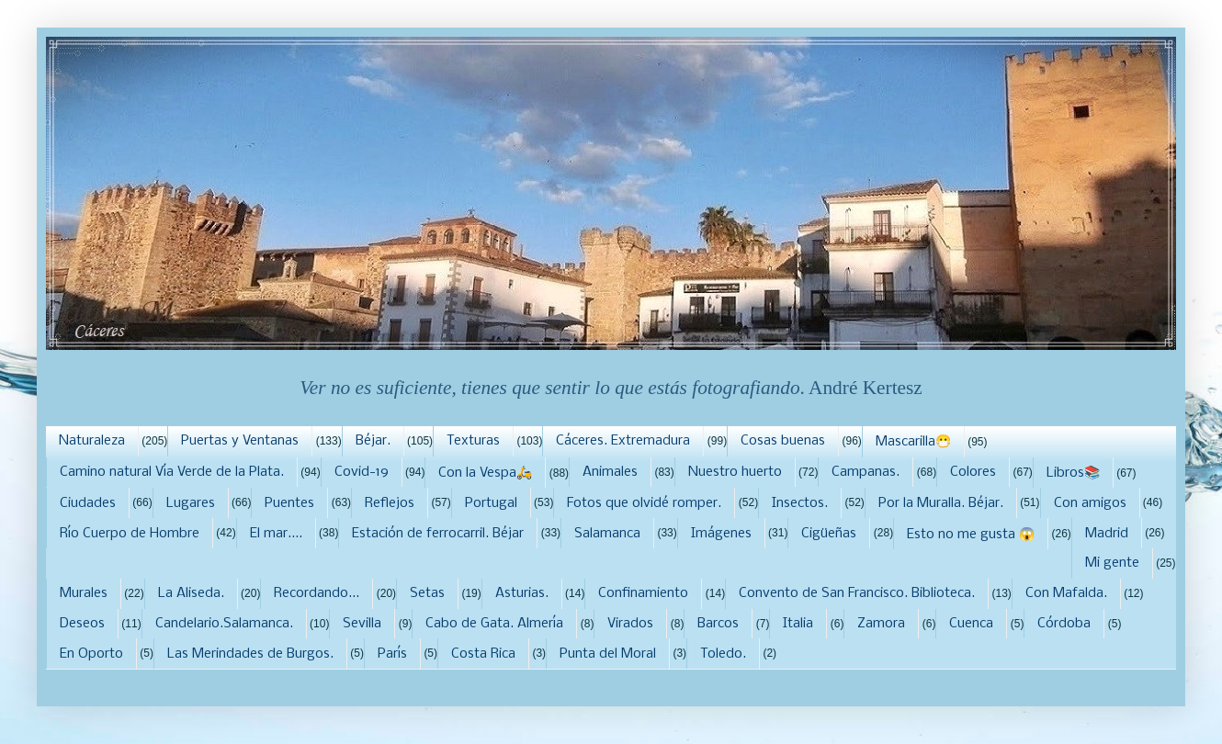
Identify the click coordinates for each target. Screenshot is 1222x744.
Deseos (82, 623)
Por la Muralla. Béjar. (940, 503)
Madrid (1106, 533)
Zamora (881, 623)
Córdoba (1064, 623)
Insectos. (800, 503)
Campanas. (866, 472)
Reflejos (389, 503)
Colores (973, 472)
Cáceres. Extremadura (623, 441)
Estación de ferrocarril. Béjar (438, 533)
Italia (798, 623)
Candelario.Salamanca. (224, 623)
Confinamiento (643, 593)
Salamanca (607, 533)
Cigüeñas (828, 533)
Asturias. (522, 593)
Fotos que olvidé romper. (644, 503)
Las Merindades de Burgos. (250, 654)
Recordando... (316, 593)
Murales (83, 593)
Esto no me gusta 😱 (971, 534)
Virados (630, 623)
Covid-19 (361, 472)
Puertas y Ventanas (240, 441)
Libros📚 (1073, 473)
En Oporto (91, 654)
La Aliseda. (191, 593)
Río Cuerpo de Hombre (129, 533)
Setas (427, 593)
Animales (610, 472)
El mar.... (276, 533)
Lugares (190, 503)
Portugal (491, 503)
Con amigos (1090, 503)
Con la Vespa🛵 (485, 473)
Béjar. (373, 441)
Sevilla (362, 623)
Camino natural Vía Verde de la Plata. (172, 472)
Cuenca (971, 623)
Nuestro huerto (735, 472)
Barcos (718, 623)
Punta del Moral (608, 654)
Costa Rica (483, 654)
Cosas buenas (783, 441)
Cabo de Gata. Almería (494, 623)
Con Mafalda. (1066, 593)
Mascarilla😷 (913, 441)
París (392, 654)
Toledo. (723, 654)
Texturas (473, 441)
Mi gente (1112, 563)
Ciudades (88, 503)
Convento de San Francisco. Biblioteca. (857, 593)
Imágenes (721, 533)
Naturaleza (92, 441)
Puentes (289, 503)
